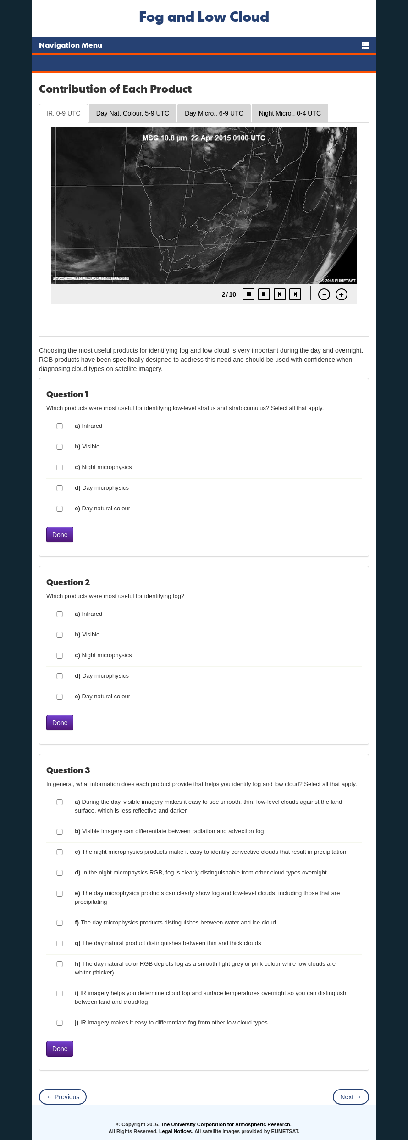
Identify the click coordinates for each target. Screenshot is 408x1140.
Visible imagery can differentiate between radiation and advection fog (169, 831)
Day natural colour (102, 508)
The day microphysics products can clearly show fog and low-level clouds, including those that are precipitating (207, 897)
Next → (351, 1097)
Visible (87, 446)
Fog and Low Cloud (204, 16)
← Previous (62, 1097)
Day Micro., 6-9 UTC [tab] (214, 113)
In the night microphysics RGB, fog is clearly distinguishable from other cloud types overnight (200, 872)
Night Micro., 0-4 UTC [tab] (290, 113)
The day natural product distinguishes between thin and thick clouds (168, 943)
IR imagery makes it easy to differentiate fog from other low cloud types (171, 1022)
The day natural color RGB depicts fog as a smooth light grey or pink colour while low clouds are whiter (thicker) (205, 968)
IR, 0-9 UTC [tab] (63, 113)
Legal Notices (175, 1131)
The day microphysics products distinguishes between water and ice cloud (175, 922)
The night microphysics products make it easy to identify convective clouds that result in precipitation (210, 851)
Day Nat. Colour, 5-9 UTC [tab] (133, 113)
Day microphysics (102, 487)
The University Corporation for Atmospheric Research (225, 1124)
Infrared (88, 425)
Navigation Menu (70, 45)
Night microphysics (103, 467)
